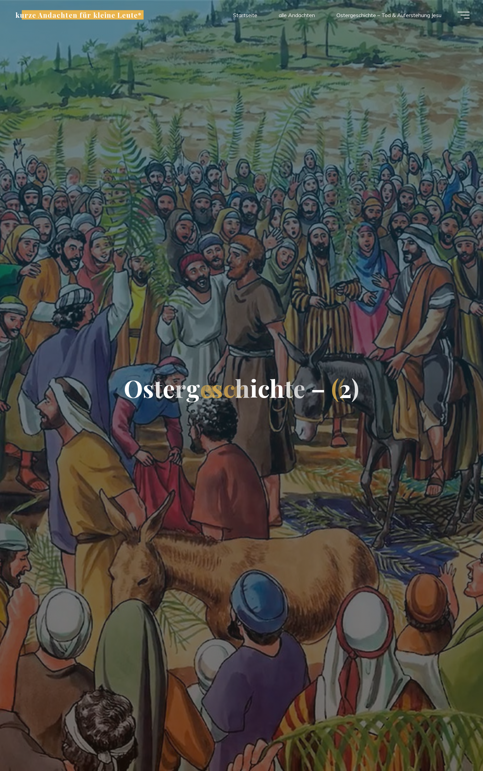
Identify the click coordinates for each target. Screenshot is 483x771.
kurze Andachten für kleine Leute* (78, 14)
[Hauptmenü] (464, 15)
